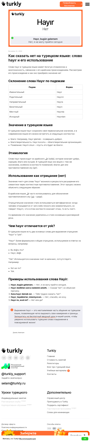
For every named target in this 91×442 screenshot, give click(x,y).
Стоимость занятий (56, 362)
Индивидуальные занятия (13, 400)
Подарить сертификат (57, 407)
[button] (71, 4)
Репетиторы (53, 365)
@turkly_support (13, 376)
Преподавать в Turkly (57, 404)
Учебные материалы (57, 373)
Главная (51, 358)
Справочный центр (56, 400)
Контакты (51, 376)
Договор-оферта (8, 426)
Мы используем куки (27, 439)
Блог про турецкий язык (58, 369)
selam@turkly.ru (13, 385)
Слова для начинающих (58, 414)
